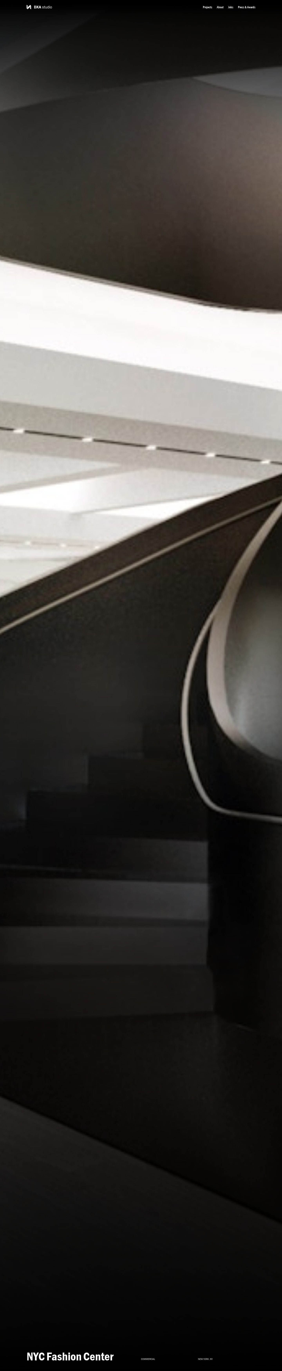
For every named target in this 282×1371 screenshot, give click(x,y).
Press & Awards (246, 7)
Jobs (230, 7)
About (220, 7)
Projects (207, 7)
